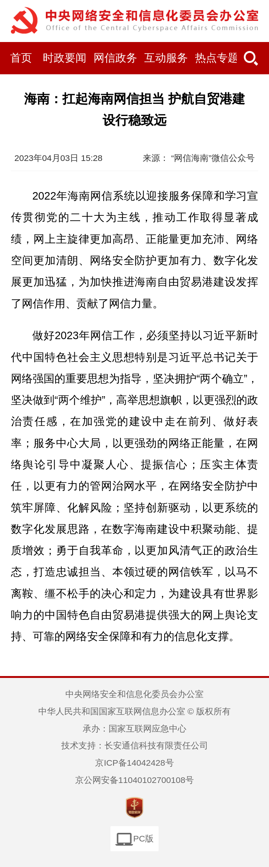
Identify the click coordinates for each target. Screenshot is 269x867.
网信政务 (115, 58)
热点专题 (217, 58)
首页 (21, 58)
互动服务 (166, 58)
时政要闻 (64, 58)
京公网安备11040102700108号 (134, 780)
